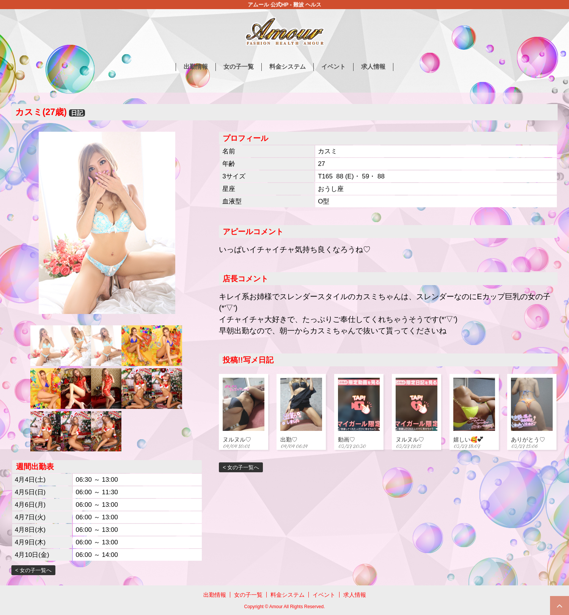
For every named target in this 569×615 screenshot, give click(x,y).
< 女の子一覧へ (33, 570)
